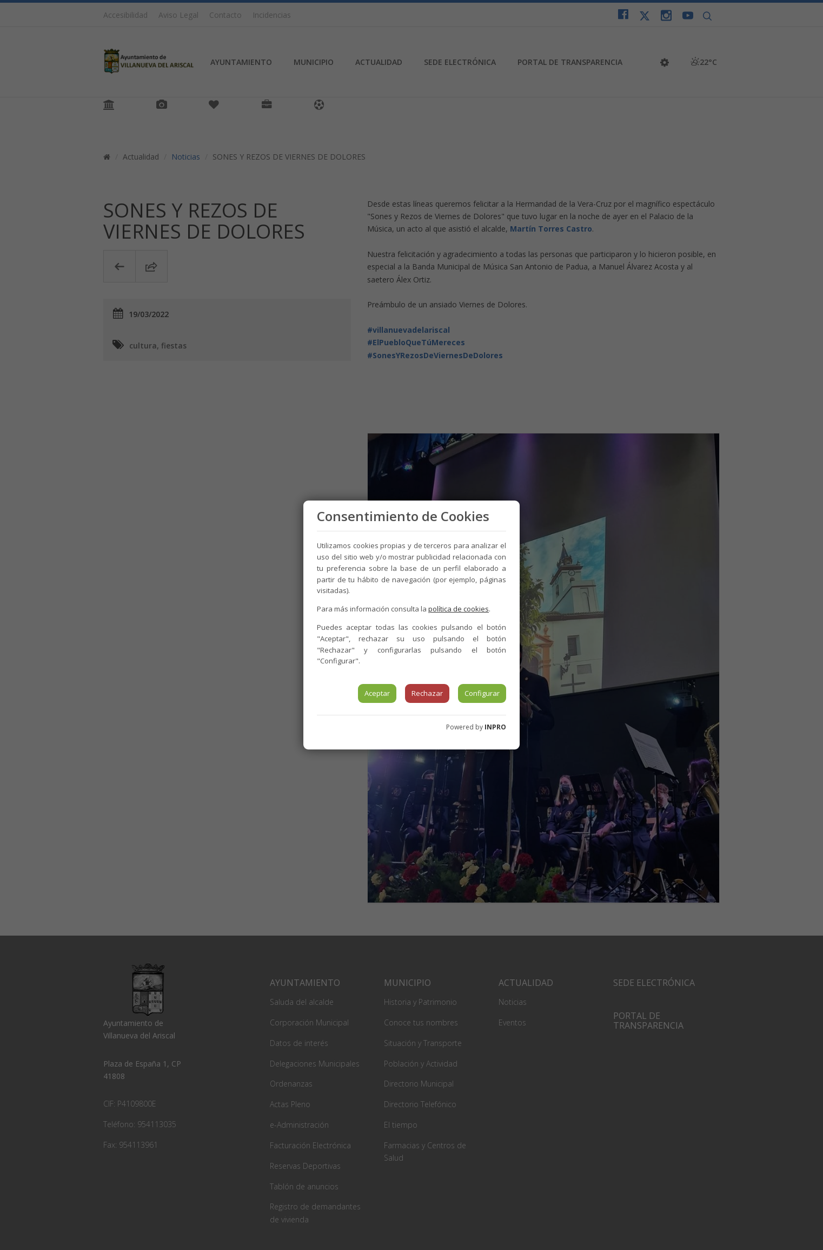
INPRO (495, 727)
